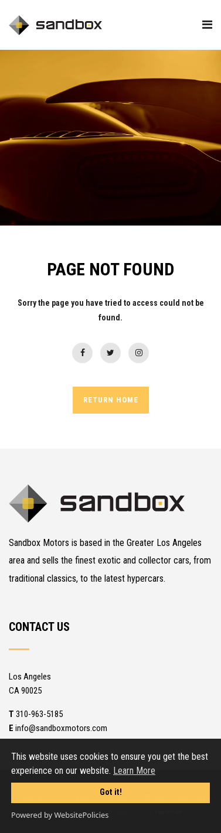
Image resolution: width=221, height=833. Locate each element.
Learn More (134, 770)
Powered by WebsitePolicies (59, 815)
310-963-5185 (36, 714)
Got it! (111, 792)
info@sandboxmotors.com (58, 728)
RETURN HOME (110, 399)
